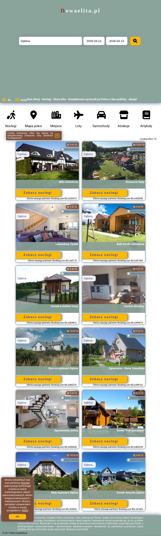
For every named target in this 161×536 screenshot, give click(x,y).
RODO (25, 510)
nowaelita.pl (80, 11)
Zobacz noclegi (37, 193)
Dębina (21, 154)
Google (25, 483)
